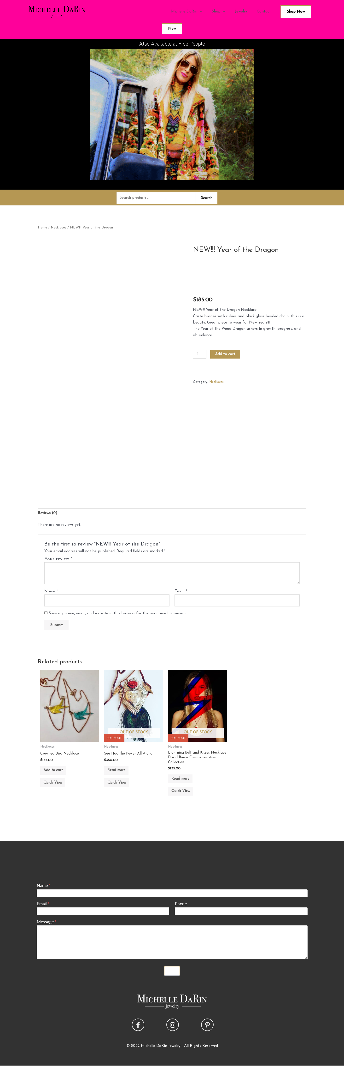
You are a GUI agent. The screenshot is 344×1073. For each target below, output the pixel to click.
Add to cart (226, 355)
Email (181, 592)
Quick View (56, 788)
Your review (58, 560)
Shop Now (296, 12)
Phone (181, 910)
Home (42, 228)
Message (46, 929)
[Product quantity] (200, 355)
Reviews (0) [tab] (48, 514)
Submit (172, 978)
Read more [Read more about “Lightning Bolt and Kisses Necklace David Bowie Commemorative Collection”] (183, 783)
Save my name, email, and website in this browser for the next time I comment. (118, 615)
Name (51, 592)
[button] (138, 1032)
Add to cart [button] (56, 773)
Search (206, 198)
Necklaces (59, 228)
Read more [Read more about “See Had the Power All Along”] (119, 773)
